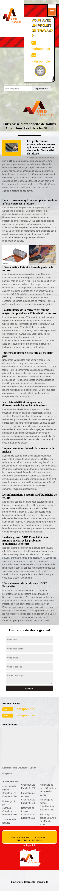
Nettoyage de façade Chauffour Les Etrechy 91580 (47, 804)
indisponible (25, 709)
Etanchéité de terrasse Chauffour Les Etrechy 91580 (28, 798)
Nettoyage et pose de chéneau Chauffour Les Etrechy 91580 (9, 808)
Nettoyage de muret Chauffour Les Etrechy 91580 (48, 790)
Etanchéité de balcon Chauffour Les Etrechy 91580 (9, 791)
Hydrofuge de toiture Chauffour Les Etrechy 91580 (48, 819)
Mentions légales (29, 840)
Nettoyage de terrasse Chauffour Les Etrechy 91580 (28, 813)
